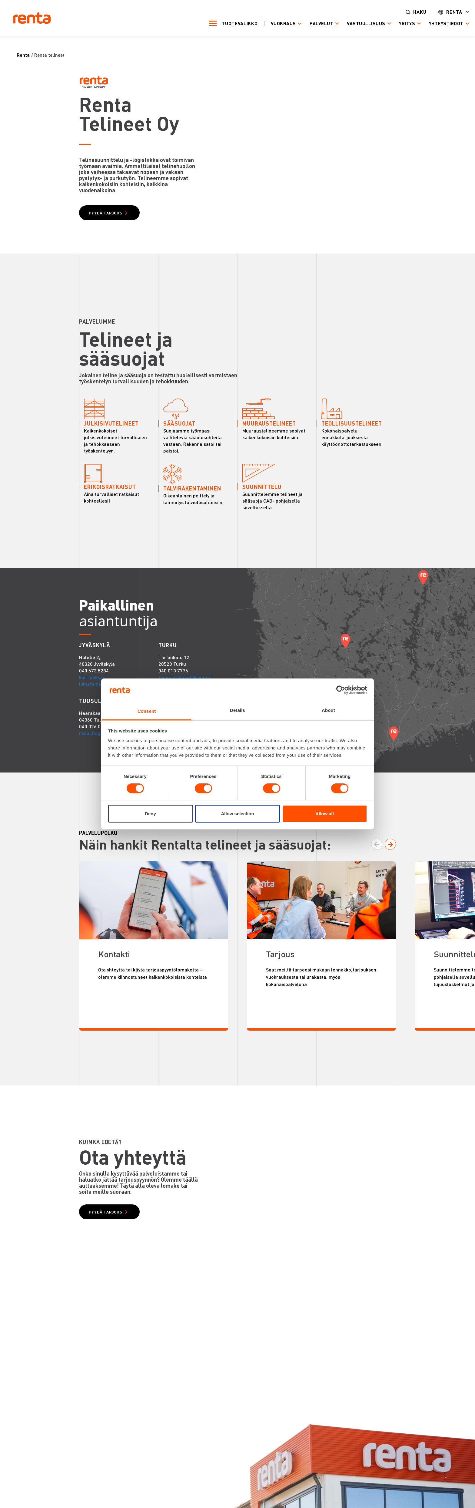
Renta (439, 12)
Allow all (324, 813)
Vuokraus (267, 24)
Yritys (392, 24)
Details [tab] (237, 710)
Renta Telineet (49, 55)
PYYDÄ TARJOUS (113, 214)
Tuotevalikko (224, 24)
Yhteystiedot (431, 24)
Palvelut (306, 24)
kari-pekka (91, 699)
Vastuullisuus (350, 24)
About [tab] (328, 710)
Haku (404, 12)
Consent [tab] (147, 711)
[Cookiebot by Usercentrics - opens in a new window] (340, 690)
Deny (150, 813)
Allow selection (237, 813)
